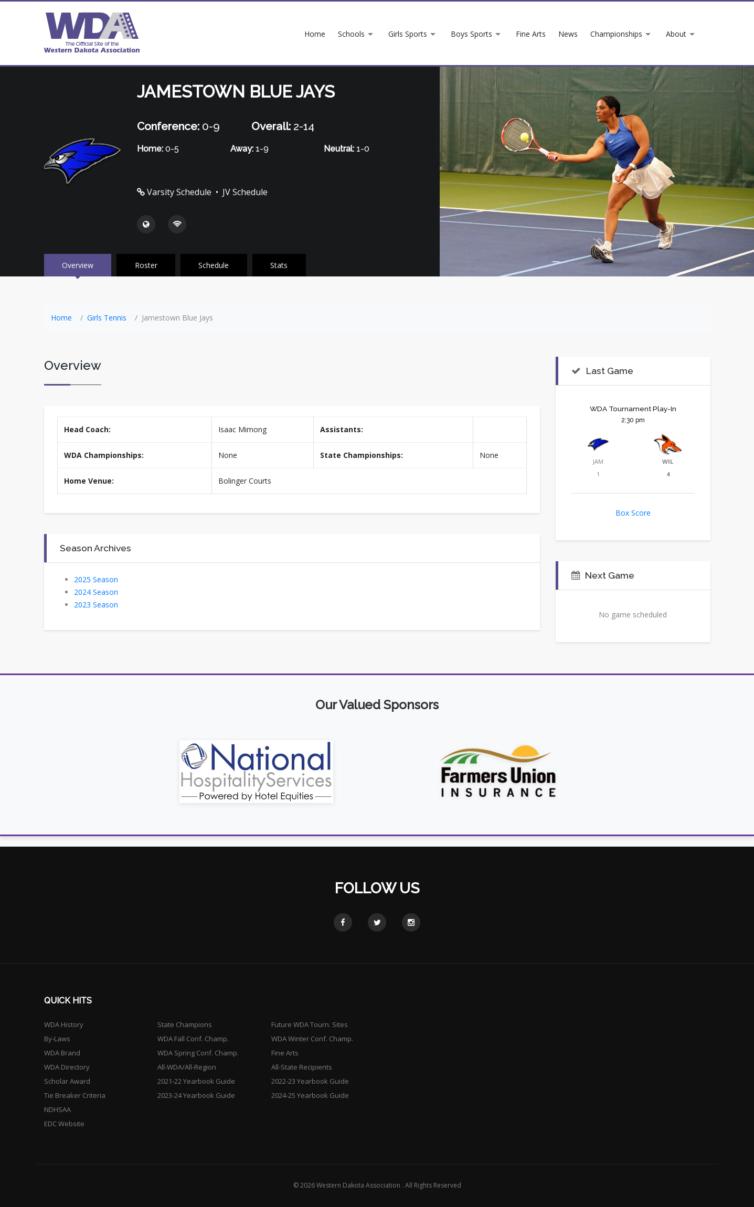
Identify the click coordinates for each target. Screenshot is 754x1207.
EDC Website (64, 1123)
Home (314, 34)
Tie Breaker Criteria (74, 1095)
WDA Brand (62, 1053)
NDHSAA (57, 1109)
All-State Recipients (301, 1067)
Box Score (633, 513)
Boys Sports (471, 34)
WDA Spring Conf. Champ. (198, 1053)
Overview (78, 265)
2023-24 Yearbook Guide (196, 1095)
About (676, 34)
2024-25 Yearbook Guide (310, 1095)
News (568, 34)
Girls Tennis (106, 318)
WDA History (63, 1024)
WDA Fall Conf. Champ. (193, 1038)
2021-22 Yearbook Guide (196, 1081)
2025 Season (96, 579)
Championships (616, 34)
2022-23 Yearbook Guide (310, 1081)
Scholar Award (67, 1081)
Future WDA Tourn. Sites (309, 1024)
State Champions (184, 1024)
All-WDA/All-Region (186, 1067)
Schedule (215, 265)
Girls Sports (407, 34)
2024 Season (96, 592)
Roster (147, 265)
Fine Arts (531, 34)
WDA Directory (67, 1067)
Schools (351, 34)
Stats (281, 265)
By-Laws (57, 1038)
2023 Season (96, 605)
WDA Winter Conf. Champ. (312, 1038)
